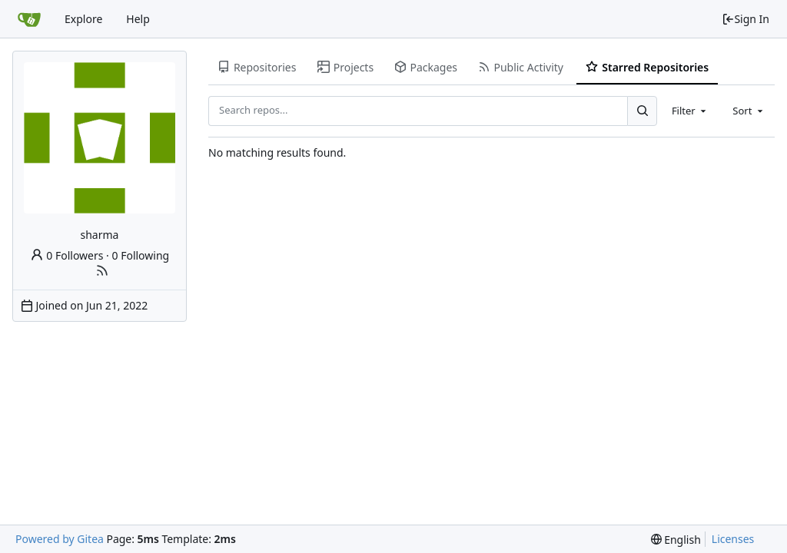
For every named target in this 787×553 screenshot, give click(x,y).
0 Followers (67, 255)
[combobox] (690, 110)
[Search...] (641, 110)
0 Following (141, 255)
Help (138, 19)
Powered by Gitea (59, 538)
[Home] (29, 19)
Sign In (745, 19)
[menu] (676, 539)
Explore (83, 19)
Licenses (733, 538)
